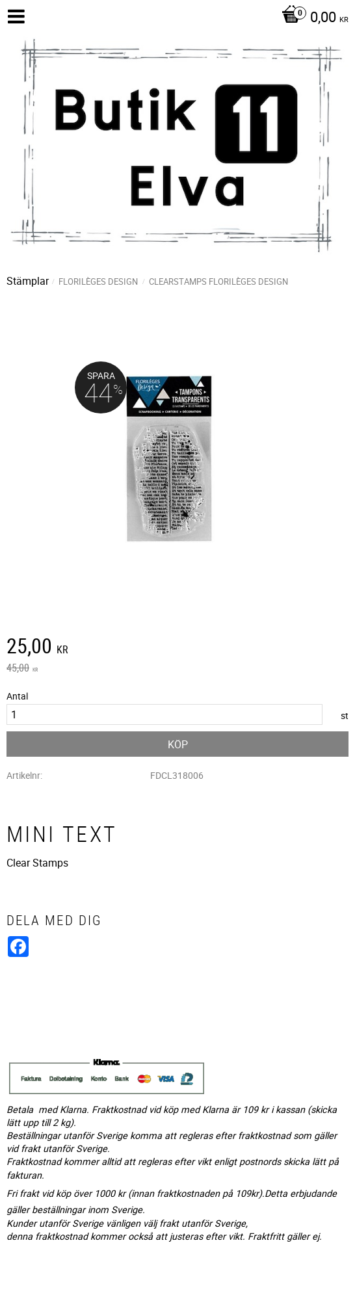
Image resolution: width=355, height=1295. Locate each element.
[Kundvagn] (311, 18)
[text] (177, 647)
